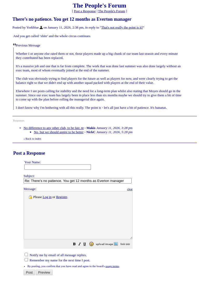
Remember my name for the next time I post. (57, 269)
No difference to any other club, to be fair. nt (54, 128)
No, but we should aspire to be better (58, 132)
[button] (87, 254)
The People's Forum (111, 11)
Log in (47, 197)
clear (143, 189)
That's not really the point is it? (122, 27)
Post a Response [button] (85, 11)
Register (61, 197)
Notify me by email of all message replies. (56, 264)
